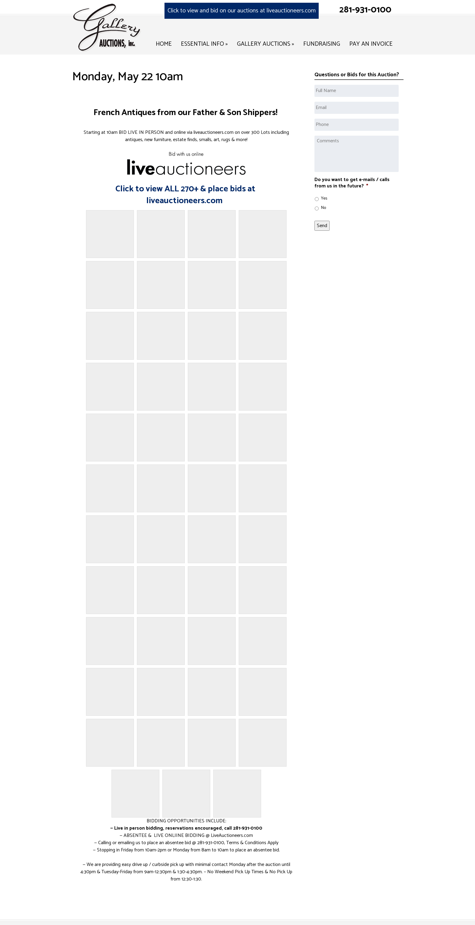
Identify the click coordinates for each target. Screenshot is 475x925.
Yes (324, 198)
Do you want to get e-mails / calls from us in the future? (352, 183)
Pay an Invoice (371, 44)
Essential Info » (204, 44)
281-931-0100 (365, 9)
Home (164, 44)
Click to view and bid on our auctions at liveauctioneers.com (242, 11)
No (323, 208)
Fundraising (321, 44)
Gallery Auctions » (265, 44)
